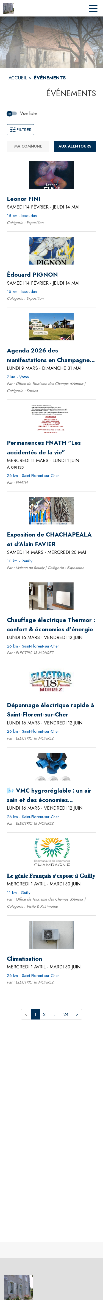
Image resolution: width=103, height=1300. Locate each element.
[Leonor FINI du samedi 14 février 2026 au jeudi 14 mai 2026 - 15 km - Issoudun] (23, 199)
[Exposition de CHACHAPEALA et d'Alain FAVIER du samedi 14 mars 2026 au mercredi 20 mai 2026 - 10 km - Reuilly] (51, 539)
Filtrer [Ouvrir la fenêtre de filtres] (20, 129)
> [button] (77, 1014)
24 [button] (66, 1014)
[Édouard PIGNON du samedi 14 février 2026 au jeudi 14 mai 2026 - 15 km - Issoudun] (32, 274)
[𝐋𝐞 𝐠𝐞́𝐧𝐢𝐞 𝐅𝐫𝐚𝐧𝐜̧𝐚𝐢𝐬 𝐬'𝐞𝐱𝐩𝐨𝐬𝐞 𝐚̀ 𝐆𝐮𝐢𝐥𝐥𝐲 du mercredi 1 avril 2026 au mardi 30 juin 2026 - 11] (51, 875)
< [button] (25, 1014)
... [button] (54, 1014)
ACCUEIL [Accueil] (18, 77)
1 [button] (35, 1014)
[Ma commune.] (28, 146)
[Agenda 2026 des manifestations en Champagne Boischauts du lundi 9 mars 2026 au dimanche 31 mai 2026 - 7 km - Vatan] (51, 355)
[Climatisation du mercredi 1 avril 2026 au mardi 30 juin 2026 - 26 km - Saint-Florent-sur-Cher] (24, 958)
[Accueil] (8, 8)
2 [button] (44, 1014)
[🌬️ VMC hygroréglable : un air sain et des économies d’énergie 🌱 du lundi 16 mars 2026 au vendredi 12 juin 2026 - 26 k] (51, 795)
